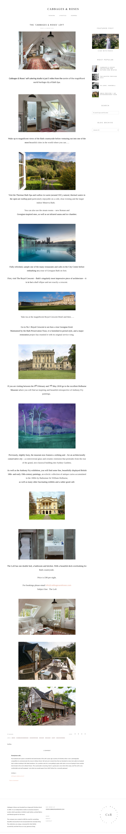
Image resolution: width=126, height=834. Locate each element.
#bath (13, 737)
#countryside (34, 737)
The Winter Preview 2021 (108, 77)
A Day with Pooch (105, 50)
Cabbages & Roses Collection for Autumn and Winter (108, 69)
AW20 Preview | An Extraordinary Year (108, 94)
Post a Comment (13, 780)
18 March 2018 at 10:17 (17, 776)
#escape (41, 737)
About (48, 818)
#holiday (48, 737)
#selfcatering (60, 737)
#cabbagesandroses (22, 737)
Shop (48, 816)
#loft (53, 737)
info (47, 585)
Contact (49, 821)
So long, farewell (108, 85)
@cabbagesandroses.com (60, 585)
